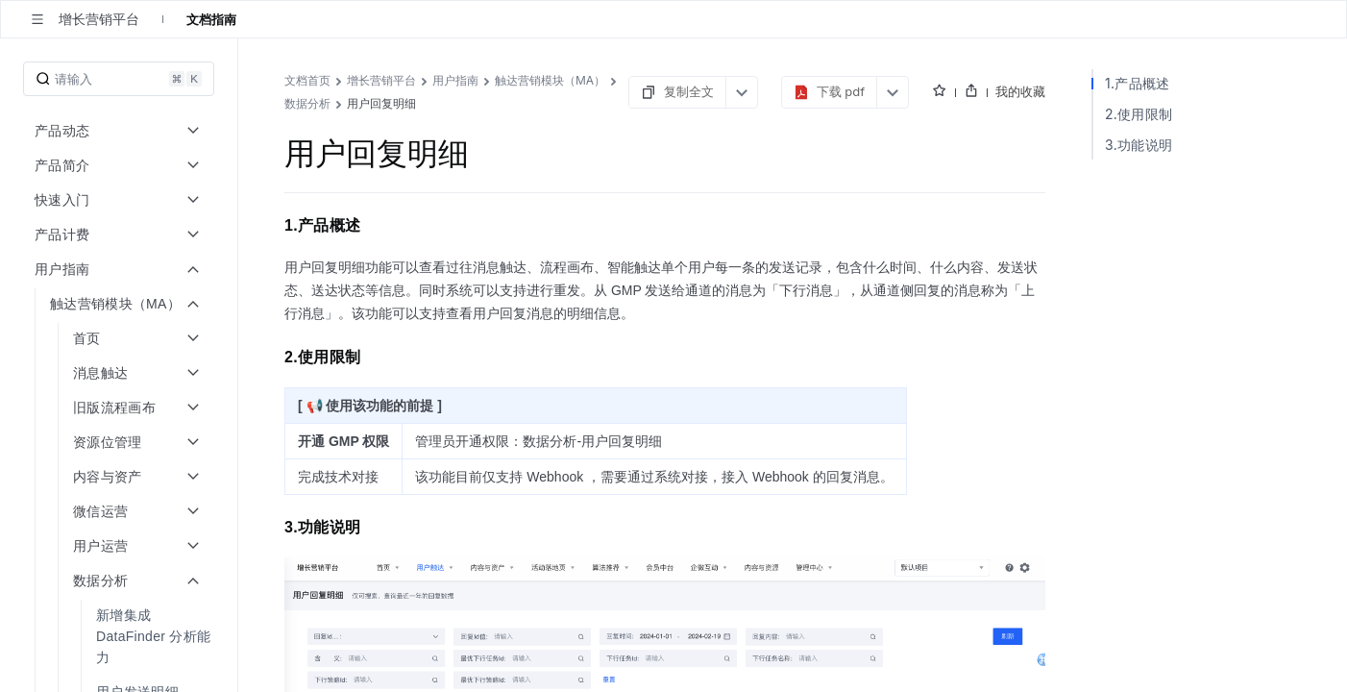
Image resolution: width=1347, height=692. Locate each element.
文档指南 (211, 19)
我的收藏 (1020, 91)
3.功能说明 (1138, 144)
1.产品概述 (1137, 83)
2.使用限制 (1138, 114)
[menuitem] (120, 636)
